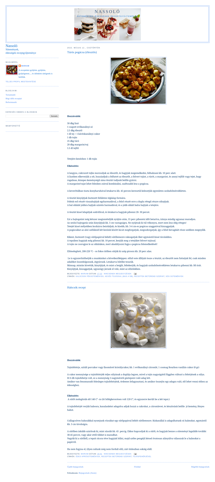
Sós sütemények (174, 276)
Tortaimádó (10, 95)
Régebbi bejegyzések (200, 467)
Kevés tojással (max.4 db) (119, 276)
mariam (25, 66)
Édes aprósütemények (88, 456)
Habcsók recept (76, 287)
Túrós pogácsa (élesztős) (82, 52)
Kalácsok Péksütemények (90, 276)
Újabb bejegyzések (75, 467)
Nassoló (107, 11)
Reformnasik (11, 102)
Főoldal (137, 467)
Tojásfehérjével (142, 456)
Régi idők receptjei (14, 98)
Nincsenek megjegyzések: (118, 274)
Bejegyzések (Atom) (87, 473)
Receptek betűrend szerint (149, 276)
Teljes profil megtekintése (21, 82)
